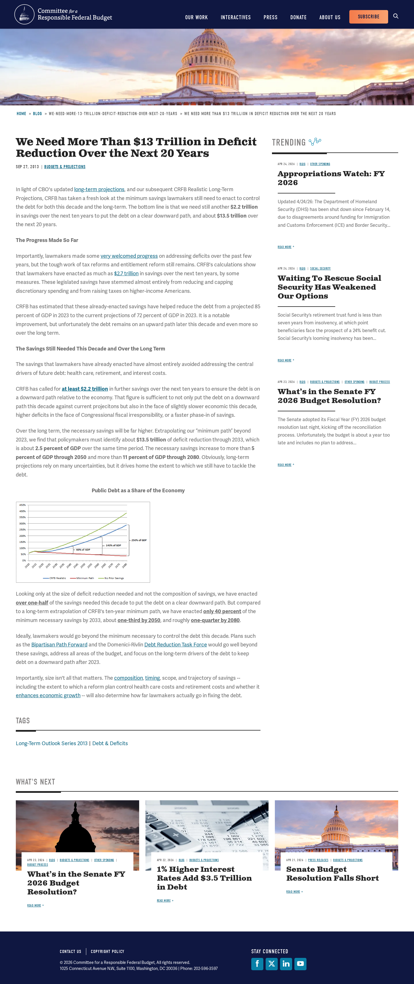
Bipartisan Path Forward (59, 645)
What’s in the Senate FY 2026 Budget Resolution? (329, 396)
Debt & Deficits (110, 743)
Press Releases (318, 860)
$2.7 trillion (126, 273)
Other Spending (320, 164)
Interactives (236, 17)
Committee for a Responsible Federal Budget (63, 14)
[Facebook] (257, 964)
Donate (298, 17)
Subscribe (368, 17)
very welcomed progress (129, 256)
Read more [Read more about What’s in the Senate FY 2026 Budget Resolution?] (285, 465)
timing (152, 678)
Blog (37, 113)
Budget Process (379, 382)
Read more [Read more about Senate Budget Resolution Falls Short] (293, 892)
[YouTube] (300, 964)
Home (21, 113)
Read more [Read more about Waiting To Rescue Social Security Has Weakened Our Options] (285, 360)
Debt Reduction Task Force (175, 645)
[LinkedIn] (286, 964)
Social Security (320, 268)
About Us (330, 17)
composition (128, 678)
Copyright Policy (107, 951)
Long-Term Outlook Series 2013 (52, 743)
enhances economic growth (48, 695)
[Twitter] (272, 964)
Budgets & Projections (65, 166)
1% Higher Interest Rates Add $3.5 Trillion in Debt (204, 878)
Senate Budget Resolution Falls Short (332, 874)
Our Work (196, 17)
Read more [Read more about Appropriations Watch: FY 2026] (285, 247)
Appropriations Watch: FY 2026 (331, 178)
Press (271, 17)
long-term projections (99, 189)
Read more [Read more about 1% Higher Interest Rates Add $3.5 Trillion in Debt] (164, 900)
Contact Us (70, 951)
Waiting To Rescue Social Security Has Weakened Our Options (329, 287)
